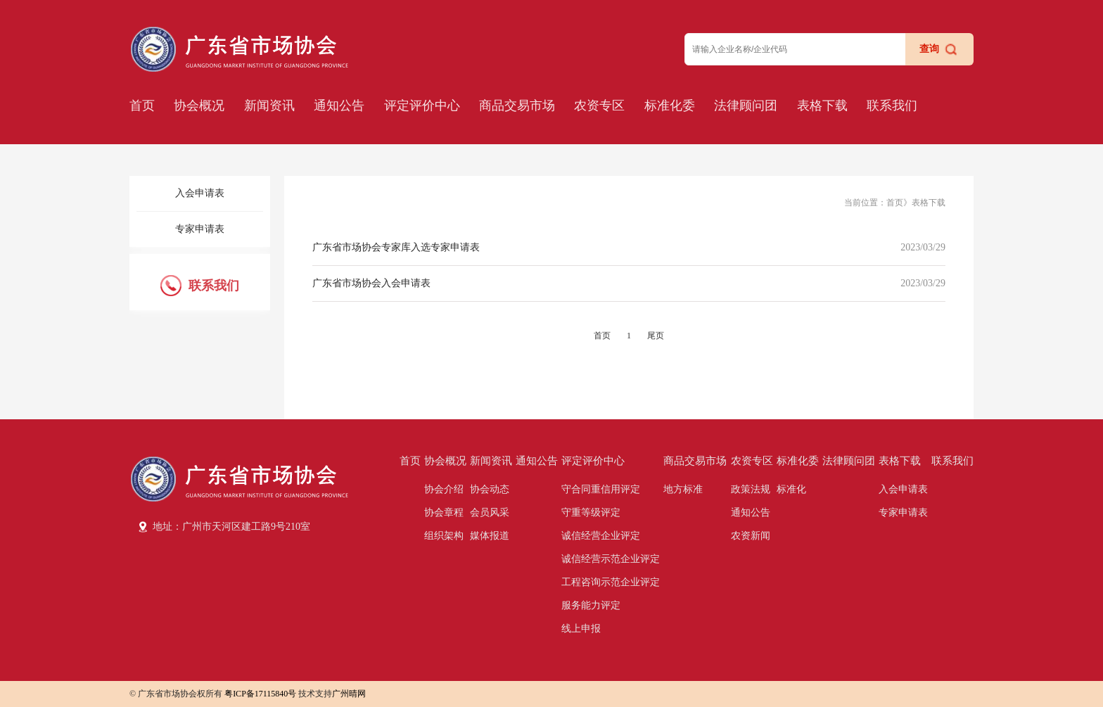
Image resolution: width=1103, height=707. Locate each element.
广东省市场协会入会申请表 (371, 283)
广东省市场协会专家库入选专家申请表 (396, 247)
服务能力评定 (590, 605)
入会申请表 (199, 193)
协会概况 (199, 105)
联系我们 (892, 105)
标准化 (791, 489)
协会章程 (444, 512)
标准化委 (669, 105)
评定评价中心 (422, 105)
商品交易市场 (517, 105)
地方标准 (683, 489)
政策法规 (750, 489)
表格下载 (822, 105)
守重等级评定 (590, 512)
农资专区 (599, 105)
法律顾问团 (745, 105)
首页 (142, 105)
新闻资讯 (269, 105)
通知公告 (339, 105)
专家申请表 (199, 229)
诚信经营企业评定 (600, 535)
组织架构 (444, 535)
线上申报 (581, 628)
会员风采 (489, 512)
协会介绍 (444, 489)
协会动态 (489, 489)
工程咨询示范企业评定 (610, 582)
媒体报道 (489, 535)
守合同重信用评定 (600, 489)
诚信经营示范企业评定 (610, 559)
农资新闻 (750, 535)
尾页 (655, 335)
